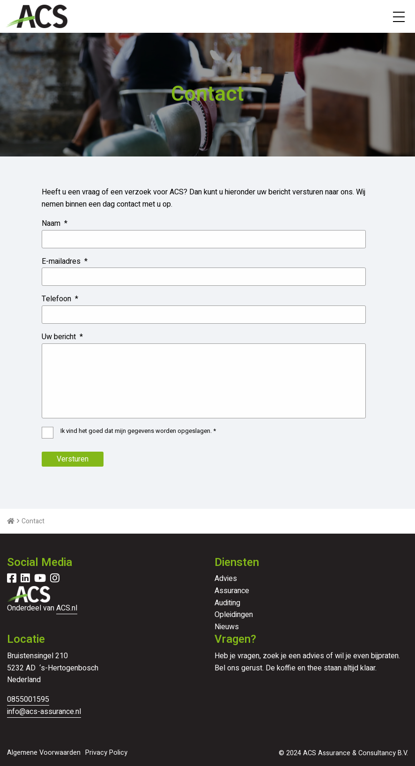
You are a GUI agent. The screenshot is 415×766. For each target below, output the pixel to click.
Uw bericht (62, 337)
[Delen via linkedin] (25, 579)
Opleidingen (234, 614)
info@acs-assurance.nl (44, 711)
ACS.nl (66, 608)
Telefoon (60, 299)
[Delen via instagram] (54, 579)
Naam (54, 224)
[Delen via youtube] (40, 579)
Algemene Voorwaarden (44, 753)
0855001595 (28, 699)
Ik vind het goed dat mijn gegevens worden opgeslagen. (138, 431)
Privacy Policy (106, 753)
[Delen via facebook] (11, 579)
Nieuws (227, 626)
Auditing (227, 603)
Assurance (232, 590)
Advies (226, 578)
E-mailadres (65, 262)
